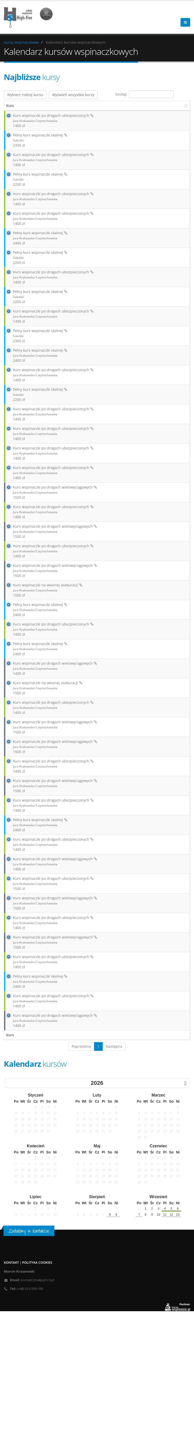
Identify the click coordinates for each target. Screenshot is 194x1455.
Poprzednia (81, 1190)
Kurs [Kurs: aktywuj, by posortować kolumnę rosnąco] (10, 105)
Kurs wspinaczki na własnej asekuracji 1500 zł (42, 659)
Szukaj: (144, 94)
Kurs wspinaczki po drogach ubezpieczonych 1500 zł (47, 1002)
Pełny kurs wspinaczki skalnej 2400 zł (34, 249)
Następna (114, 1190)
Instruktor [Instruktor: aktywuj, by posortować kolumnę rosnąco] (168, 105)
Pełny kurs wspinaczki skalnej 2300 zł (34, 142)
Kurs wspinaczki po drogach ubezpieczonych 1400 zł (47, 121)
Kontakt (11, 1406)
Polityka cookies (37, 1406)
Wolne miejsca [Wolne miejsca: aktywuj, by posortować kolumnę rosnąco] (135, 105)
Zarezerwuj (133, 148)
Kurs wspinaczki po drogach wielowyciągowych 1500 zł (49, 543)
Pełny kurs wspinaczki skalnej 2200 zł (34, 185)
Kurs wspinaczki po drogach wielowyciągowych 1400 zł (49, 751)
